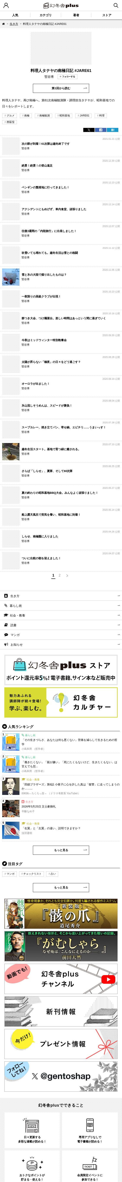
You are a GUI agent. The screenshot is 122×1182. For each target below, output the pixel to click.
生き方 (14, 23)
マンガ (15, 635)
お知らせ (17, 644)
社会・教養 (17, 615)
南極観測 (44, 115)
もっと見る (61, 850)
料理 (101, 115)
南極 (26, 115)
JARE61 (84, 115)
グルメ (10, 115)
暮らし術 (16, 605)
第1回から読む (61, 88)
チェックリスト (32, 873)
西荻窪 (10, 122)
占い (53, 873)
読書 (13, 625)
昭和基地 (64, 115)
